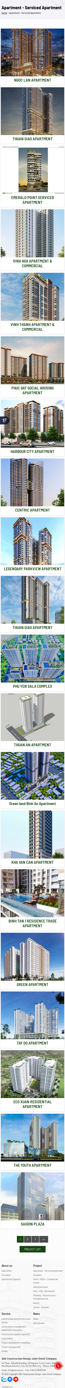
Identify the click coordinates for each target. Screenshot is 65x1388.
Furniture (37, 1275)
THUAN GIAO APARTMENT (33, 138)
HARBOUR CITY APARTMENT (32, 451)
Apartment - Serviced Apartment (48, 1270)
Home (4, 12)
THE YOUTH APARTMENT (33, 1165)
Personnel (6, 1275)
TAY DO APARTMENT (32, 1043)
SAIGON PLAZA (32, 1224)
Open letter (7, 1270)
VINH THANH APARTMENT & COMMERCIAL (33, 327)
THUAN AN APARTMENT (32, 744)
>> (43, 1239)
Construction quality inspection (16, 1334)
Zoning (5, 1351)
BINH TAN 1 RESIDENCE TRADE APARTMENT (33, 923)
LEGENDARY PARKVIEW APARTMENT (32, 568)
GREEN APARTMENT (32, 984)
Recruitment (39, 1323)
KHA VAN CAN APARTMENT (32, 862)
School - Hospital (41, 1307)
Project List (32, 1249)
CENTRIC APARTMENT (32, 510)
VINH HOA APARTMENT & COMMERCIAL (32, 263)
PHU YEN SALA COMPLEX (32, 686)
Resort (36, 1302)
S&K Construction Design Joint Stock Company (39, 1374)
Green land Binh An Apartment (32, 803)
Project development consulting (16, 1342)
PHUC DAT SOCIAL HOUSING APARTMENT (32, 390)
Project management (11, 1346)
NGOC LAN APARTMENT (32, 80)
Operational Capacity (11, 1279)
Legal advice (7, 1338)
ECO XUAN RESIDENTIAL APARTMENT (32, 1104)
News (35, 1318)
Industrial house (40, 1286)
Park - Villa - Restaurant (44, 1291)
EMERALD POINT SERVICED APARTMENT (32, 200)
